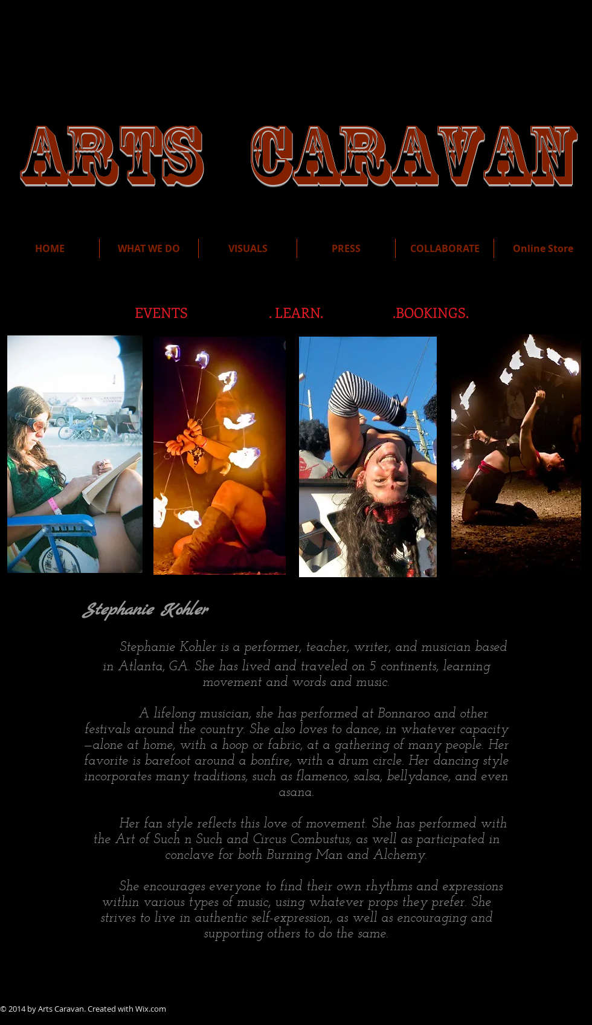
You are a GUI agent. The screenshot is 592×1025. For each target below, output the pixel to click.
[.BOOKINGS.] (430, 312)
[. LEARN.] (296, 312)
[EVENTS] (161, 312)
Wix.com (150, 1008)
